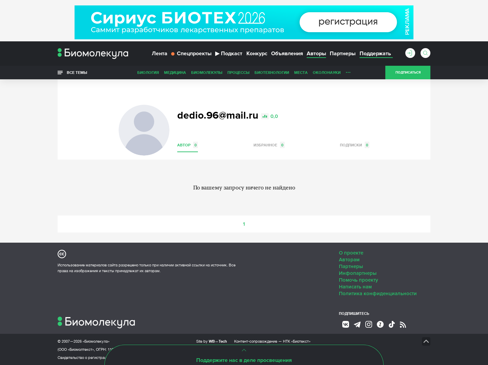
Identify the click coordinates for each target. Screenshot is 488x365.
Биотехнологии (272, 72)
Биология (148, 72)
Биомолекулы (206, 72)
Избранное (269, 145)
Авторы (316, 53)
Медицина (175, 72)
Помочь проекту (358, 280)
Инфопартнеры (358, 273)
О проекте (351, 253)
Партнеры (342, 53)
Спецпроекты (191, 53)
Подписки (354, 145)
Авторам (349, 260)
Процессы (238, 72)
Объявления (287, 53)
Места (301, 72)
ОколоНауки (327, 72)
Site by (211, 341)
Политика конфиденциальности (378, 293)
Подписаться (408, 72)
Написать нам (355, 287)
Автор (187, 145)
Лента (159, 53)
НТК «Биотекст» (296, 341)
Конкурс (256, 53)
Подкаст (228, 53)
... (348, 71)
